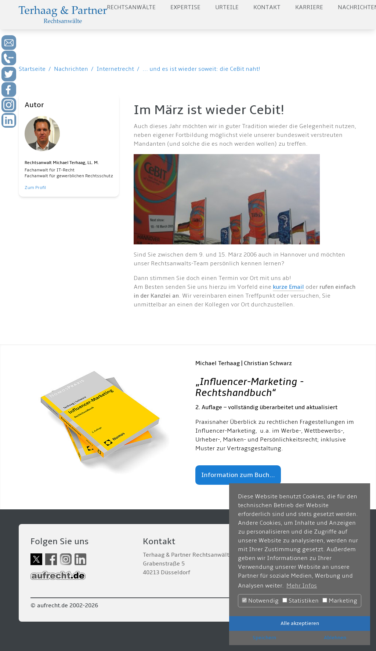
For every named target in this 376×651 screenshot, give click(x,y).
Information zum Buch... (238, 475)
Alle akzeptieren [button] (300, 623)
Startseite (32, 69)
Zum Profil (35, 187)
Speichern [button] (264, 637)
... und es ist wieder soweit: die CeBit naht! (201, 69)
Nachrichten (71, 69)
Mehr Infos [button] (301, 585)
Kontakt (267, 7)
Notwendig (260, 600)
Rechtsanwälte (131, 7)
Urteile (227, 7)
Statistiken (300, 600)
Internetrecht (115, 69)
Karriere (309, 7)
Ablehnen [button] (335, 637)
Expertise (185, 7)
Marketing (339, 600)
